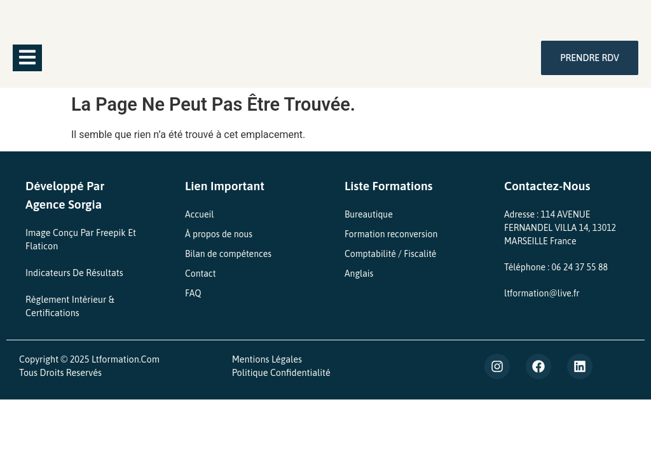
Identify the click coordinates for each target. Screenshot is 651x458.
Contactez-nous (547, 186)
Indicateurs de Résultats (74, 273)
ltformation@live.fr (541, 293)
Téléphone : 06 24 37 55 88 (556, 267)
